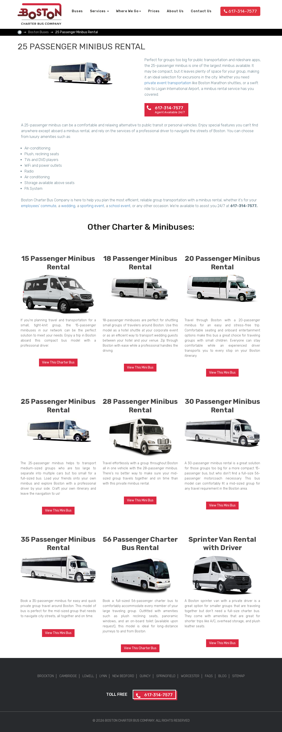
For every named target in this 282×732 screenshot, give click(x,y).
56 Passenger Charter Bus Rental (140, 543)
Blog (222, 676)
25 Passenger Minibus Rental (58, 405)
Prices (154, 11)
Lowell (88, 676)
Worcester (190, 676)
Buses (77, 11)
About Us (175, 11)
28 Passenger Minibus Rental (140, 405)
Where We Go (128, 11)
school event (119, 206)
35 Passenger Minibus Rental (58, 543)
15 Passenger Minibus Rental (58, 262)
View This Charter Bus (58, 362)
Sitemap (238, 676)
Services (99, 11)
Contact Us (201, 11)
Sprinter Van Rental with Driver (222, 543)
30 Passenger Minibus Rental (222, 405)
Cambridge (68, 676)
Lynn (103, 676)
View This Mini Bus (140, 367)
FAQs (209, 676)
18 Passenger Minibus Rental (140, 262)
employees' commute (38, 206)
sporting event (92, 206)
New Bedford (123, 676)
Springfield (165, 676)
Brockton (45, 676)
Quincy (145, 676)
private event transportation (167, 83)
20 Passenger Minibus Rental (222, 262)
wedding (68, 206)
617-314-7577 (240, 11)
